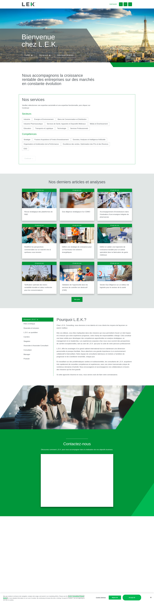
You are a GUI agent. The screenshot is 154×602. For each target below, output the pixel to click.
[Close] (151, 597)
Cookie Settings (101, 597)
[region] (77, 597)
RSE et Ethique (29, 324)
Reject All (115, 597)
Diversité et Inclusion (31, 328)
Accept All (132, 597)
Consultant (28, 350)
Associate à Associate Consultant (36, 346)
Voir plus (77, 299)
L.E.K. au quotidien (31, 332)
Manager (27, 354)
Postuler (27, 359)
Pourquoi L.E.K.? (31, 319)
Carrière (27, 337)
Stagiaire (27, 341)
